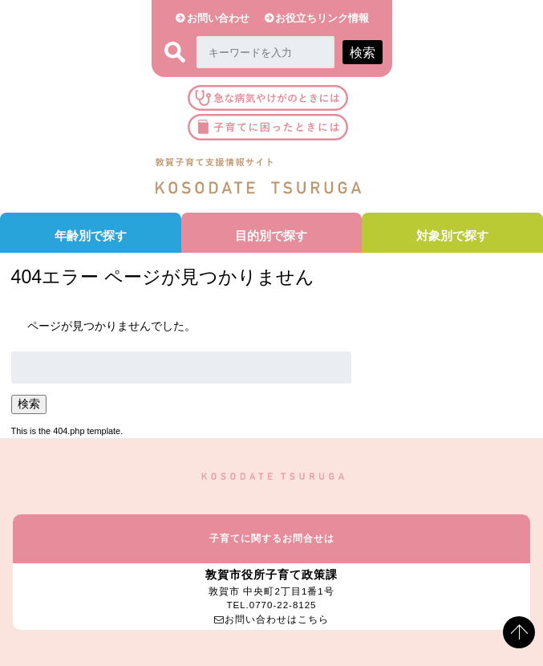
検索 (29, 404)
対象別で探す (452, 235)
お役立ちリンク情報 (322, 18)
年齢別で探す (91, 235)
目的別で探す (271, 235)
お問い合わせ (218, 18)
